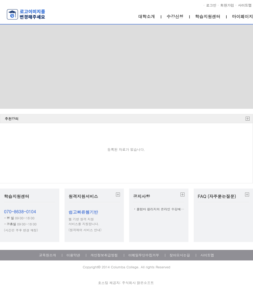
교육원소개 (47, 255)
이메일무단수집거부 (143, 255)
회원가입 (227, 5)
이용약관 (73, 255)
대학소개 (146, 16)
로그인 (211, 5)
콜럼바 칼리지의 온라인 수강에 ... (161, 209)
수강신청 (175, 16)
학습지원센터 (207, 16)
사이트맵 (245, 5)
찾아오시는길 (179, 255)
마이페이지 (242, 16)
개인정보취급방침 (104, 255)
